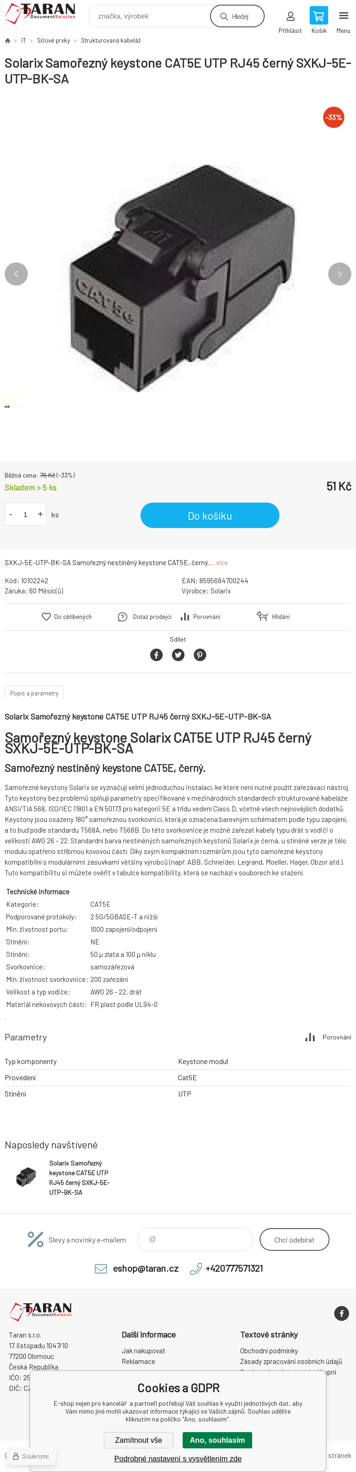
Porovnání (206, 616)
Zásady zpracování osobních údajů (291, 1361)
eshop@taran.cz (145, 1268)
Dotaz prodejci (152, 616)
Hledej (240, 16)
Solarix (220, 590)
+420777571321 (234, 1268)
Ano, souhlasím (217, 1440)
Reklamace (138, 1361)
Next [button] (339, 274)
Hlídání (281, 616)
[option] (178, 274)
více (222, 562)
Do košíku (210, 515)
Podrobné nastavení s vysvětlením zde (178, 1459)
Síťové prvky (53, 40)
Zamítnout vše (138, 1440)
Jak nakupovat (143, 1350)
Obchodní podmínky (269, 1350)
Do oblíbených (73, 616)
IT (23, 40)
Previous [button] (16, 274)
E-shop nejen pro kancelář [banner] (46, 13)
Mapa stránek (331, 1455)
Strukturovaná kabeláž (111, 40)
